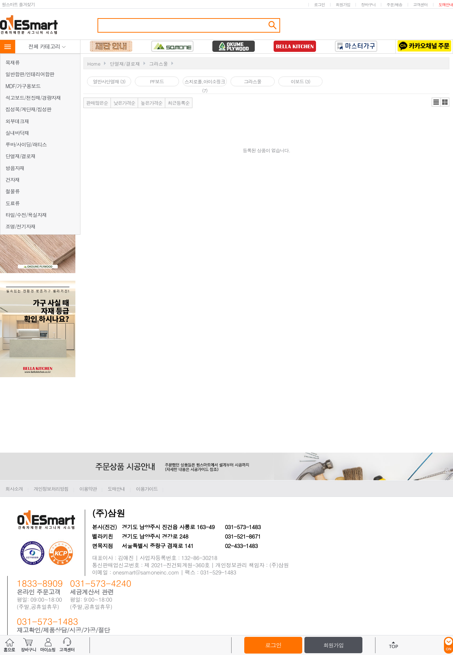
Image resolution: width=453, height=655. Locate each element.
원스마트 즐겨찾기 (18, 4)
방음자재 (14, 168)
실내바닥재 (17, 132)
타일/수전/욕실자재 (26, 214)
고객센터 (420, 4)
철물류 (12, 191)
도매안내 (446, 4)
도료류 (12, 203)
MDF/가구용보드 (23, 86)
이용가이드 (147, 488)
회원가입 (343, 4)
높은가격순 (151, 102)
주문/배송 (394, 4)
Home (93, 63)
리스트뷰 (436, 102)
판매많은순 (97, 102)
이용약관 (88, 488)
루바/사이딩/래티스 (26, 144)
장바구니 (368, 4)
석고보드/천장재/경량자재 (33, 97)
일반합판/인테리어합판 (29, 74)
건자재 (12, 179)
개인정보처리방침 (51, 488)
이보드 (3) (300, 81)
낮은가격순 (124, 102)
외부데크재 (17, 121)
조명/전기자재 (20, 226)
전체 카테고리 (47, 46)
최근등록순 (179, 102)
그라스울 (158, 63)
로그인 (319, 4)
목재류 (12, 62)
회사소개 (14, 488)
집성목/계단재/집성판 (28, 109)
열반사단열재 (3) (109, 81)
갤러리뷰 (444, 102)
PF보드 (157, 81)
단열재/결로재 (20, 156)
